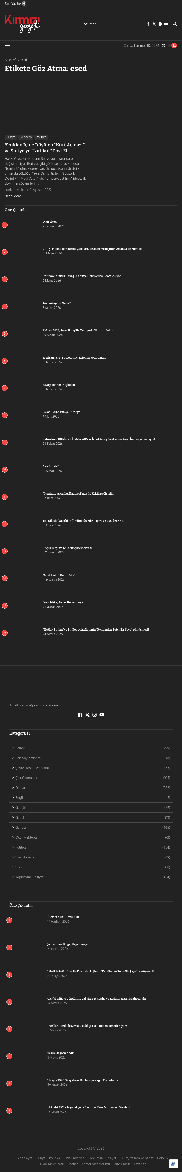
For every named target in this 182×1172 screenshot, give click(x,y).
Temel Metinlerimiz (96, 1164)
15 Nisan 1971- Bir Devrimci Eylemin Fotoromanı (74, 357)
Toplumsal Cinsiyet (102, 1157)
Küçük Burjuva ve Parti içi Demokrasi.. (68, 547)
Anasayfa (11, 59)
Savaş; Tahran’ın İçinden (59, 384)
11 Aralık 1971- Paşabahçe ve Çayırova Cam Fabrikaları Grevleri (88, 1107)
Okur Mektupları (52, 1164)
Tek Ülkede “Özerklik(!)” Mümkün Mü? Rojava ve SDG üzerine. (83, 520)
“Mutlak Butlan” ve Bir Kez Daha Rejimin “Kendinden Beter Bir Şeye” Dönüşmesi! (96, 629)
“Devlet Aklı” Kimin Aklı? (59, 574)
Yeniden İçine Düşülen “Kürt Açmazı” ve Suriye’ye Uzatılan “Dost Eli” (45, 147)
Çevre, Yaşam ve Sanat (137, 1157)
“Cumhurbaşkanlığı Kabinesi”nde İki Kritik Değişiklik (78, 493)
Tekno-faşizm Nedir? (57, 302)
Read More (13, 195)
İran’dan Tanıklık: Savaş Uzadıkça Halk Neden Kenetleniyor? (82, 275)
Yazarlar (140, 1164)
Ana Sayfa (25, 1157)
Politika (41, 137)
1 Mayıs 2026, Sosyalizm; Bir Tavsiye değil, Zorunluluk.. (79, 329)
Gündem (26, 137)
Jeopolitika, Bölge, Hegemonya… (64, 601)
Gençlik (162, 1157)
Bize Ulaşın (122, 1164)
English (73, 1164)
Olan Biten (50, 221)
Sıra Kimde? (51, 465)
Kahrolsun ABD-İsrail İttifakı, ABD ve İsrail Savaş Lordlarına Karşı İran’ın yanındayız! (99, 438)
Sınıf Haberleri (74, 1157)
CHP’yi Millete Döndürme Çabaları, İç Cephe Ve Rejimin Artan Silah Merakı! (101, 248)
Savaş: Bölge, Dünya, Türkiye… (62, 411)
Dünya (10, 137)
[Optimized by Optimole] (173, 1163)
